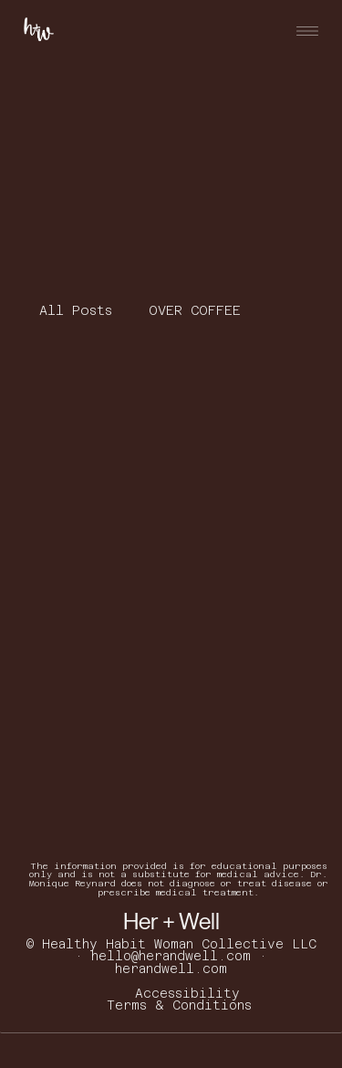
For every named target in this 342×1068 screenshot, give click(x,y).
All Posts (75, 310)
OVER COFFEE (195, 310)
